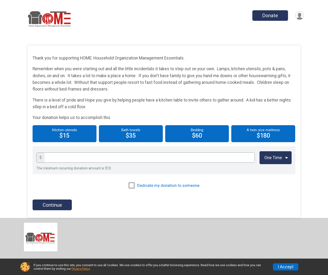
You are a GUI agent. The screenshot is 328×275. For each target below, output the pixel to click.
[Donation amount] (149, 157)
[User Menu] (299, 15)
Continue (52, 205)
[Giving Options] (276, 157)
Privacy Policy (81, 268)
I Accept (286, 266)
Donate (270, 15)
